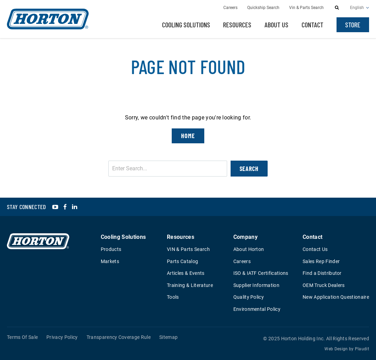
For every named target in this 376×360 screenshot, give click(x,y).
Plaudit (362, 348)
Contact (312, 24)
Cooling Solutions (186, 24)
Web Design (336, 348)
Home (188, 136)
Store (352, 24)
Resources (237, 24)
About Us (276, 24)
